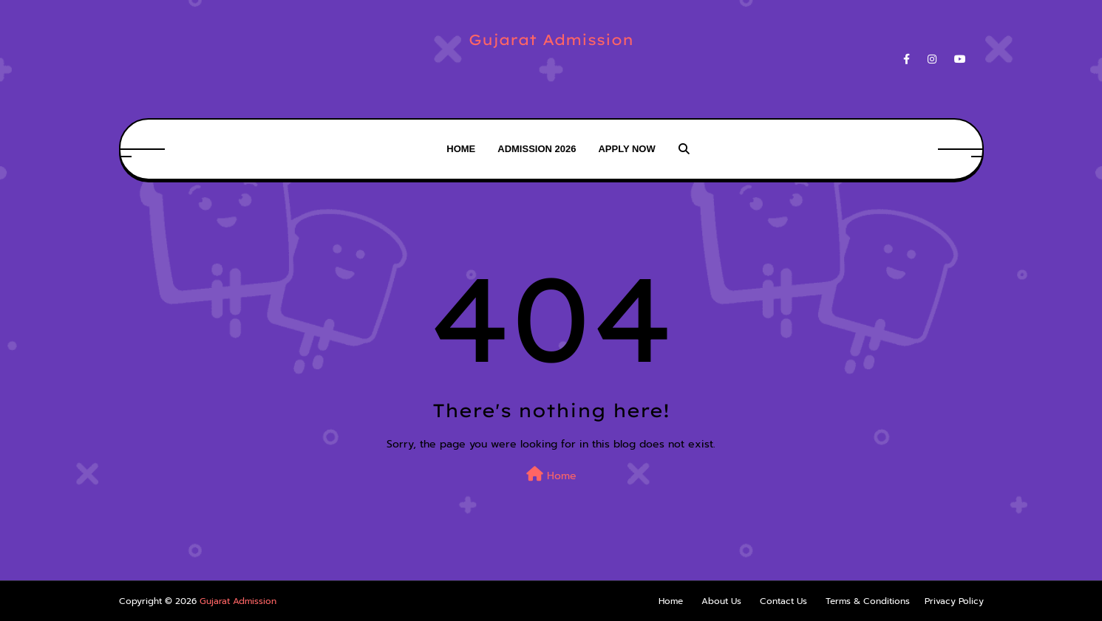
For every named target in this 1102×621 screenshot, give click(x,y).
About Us (721, 601)
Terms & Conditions (868, 601)
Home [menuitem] (460, 148)
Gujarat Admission (551, 39)
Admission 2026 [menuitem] (536, 148)
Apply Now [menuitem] (626, 148)
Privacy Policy (954, 601)
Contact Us (783, 601)
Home (551, 475)
